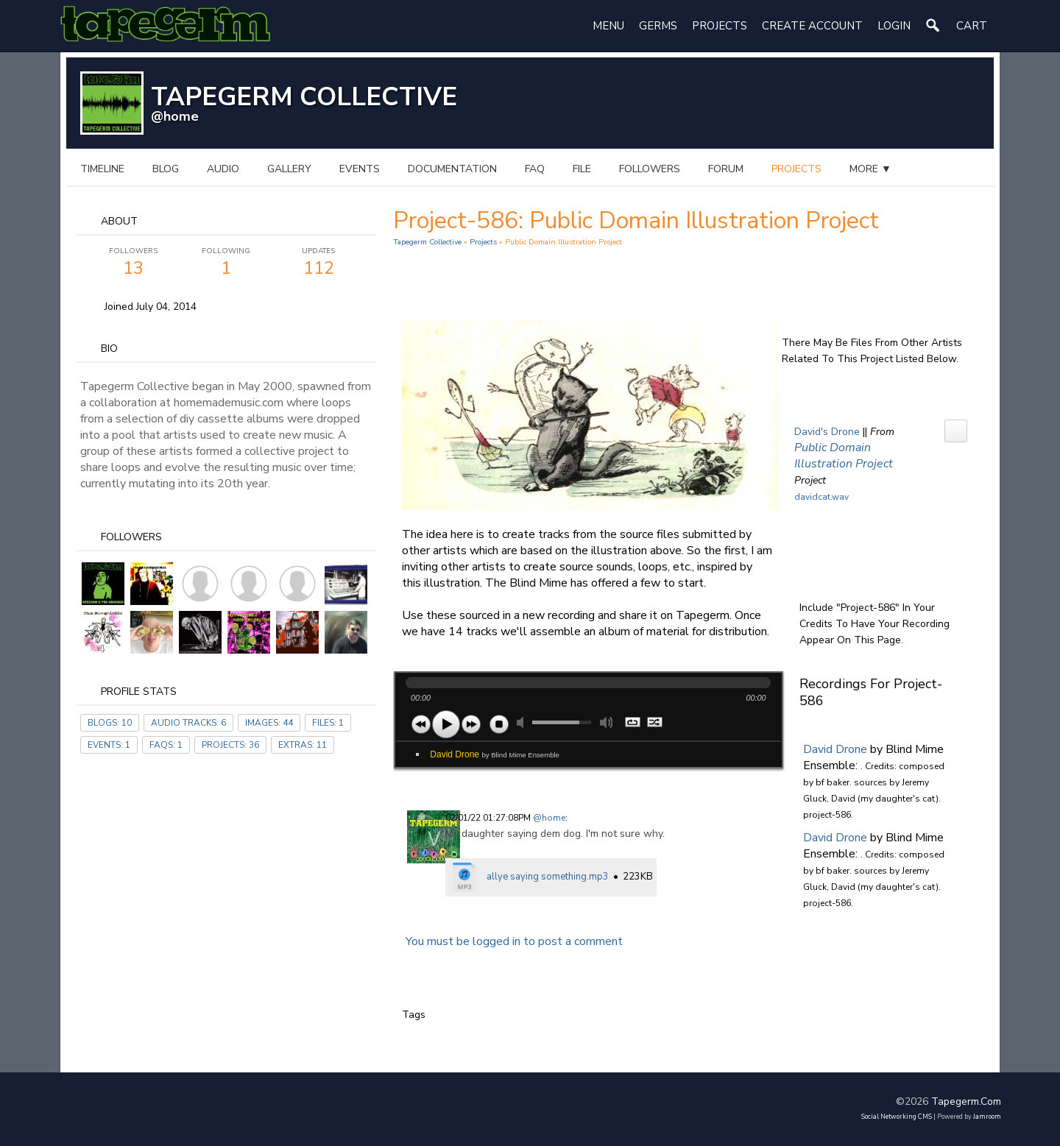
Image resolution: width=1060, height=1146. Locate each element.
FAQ (535, 169)
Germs (658, 25)
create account (812, 25)
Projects (719, 25)
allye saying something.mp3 (548, 876)
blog (165, 169)
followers (649, 169)
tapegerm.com (966, 1101)
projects (796, 169)
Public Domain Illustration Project (843, 455)
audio (223, 169)
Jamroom (987, 1116)
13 (133, 263)
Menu (608, 25)
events (359, 169)
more (870, 169)
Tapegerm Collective (427, 241)
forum (725, 169)
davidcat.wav (821, 497)
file (582, 169)
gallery (289, 169)
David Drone (494, 754)
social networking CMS (896, 1116)
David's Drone (827, 432)
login (894, 25)
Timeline (102, 169)
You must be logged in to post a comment (514, 941)
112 (318, 263)
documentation (452, 169)
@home (175, 116)
